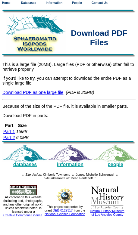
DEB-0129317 (63, 210)
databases (25, 164)
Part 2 (9, 137)
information (70, 164)
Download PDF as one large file (32, 92)
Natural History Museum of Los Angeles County (107, 212)
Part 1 (9, 131)
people (115, 164)
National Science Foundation (65, 214)
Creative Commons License (22, 215)
